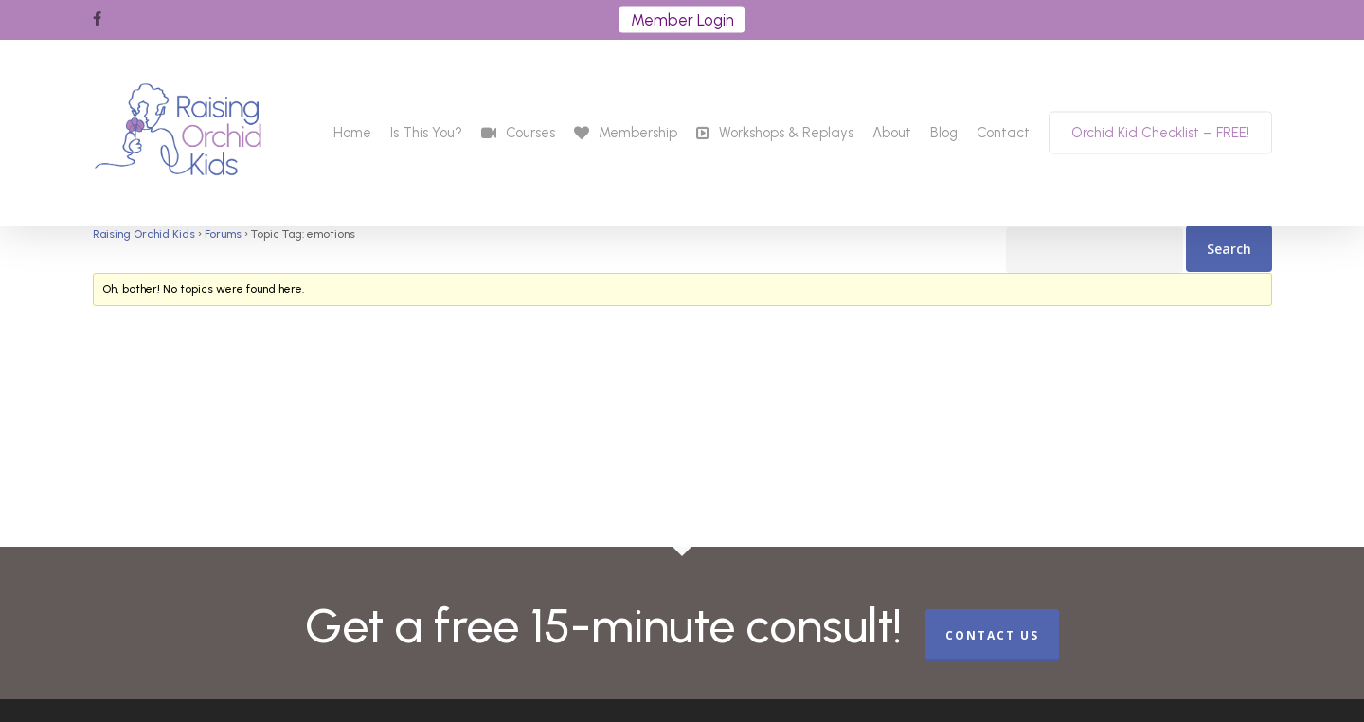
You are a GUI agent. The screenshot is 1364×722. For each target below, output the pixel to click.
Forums (223, 234)
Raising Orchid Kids (144, 234)
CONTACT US (992, 635)
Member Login (682, 19)
